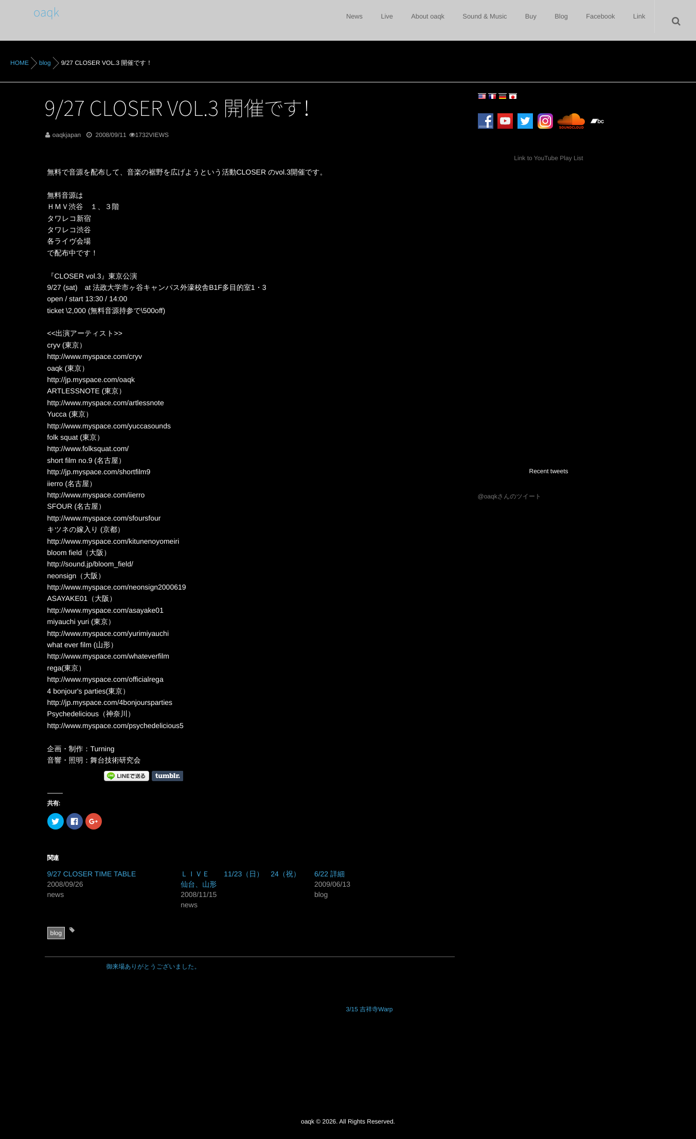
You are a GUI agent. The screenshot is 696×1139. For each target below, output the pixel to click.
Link (637, 20)
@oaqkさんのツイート (510, 496)
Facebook (594, 20)
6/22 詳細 (329, 874)
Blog (550, 20)
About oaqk (405, 20)
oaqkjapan (66, 135)
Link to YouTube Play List (548, 158)
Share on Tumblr (167, 776)
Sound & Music (466, 20)
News (323, 20)
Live (360, 20)
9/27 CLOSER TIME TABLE (91, 874)
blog (56, 933)
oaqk (42, 11)
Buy (515, 20)
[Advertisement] (542, 373)
